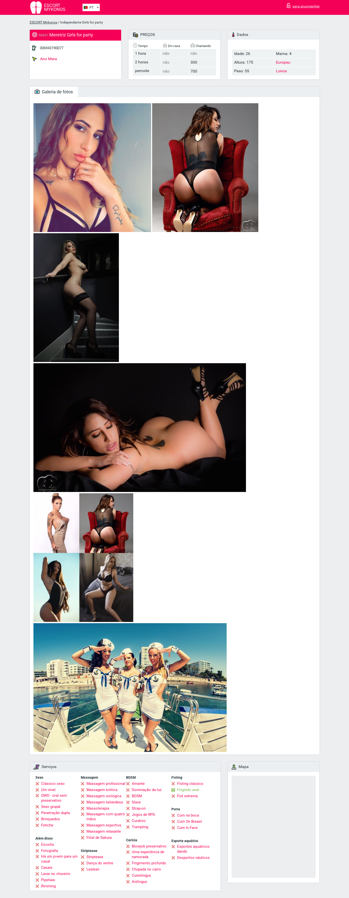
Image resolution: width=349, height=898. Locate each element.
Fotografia (49, 850)
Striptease (94, 857)
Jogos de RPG (143, 814)
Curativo (139, 821)
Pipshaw (48, 880)
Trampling (140, 827)
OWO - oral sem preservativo (54, 798)
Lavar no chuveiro (55, 874)
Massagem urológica (103, 796)
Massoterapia (97, 808)
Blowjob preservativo (149, 846)
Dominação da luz (146, 790)
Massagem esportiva (103, 825)
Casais (47, 867)
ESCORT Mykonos (43, 22)
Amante (138, 783)
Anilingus (139, 881)
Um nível (48, 790)
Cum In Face (187, 827)
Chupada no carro (146, 869)
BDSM (137, 796)
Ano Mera (44, 58)
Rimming (48, 886)
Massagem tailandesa (104, 802)
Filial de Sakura (99, 837)
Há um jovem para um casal (59, 859)
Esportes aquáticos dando (193, 849)
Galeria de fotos (54, 91)
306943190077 (51, 48)
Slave (136, 802)
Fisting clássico (190, 783)
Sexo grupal (50, 806)
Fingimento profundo (149, 863)
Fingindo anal (188, 790)
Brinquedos (50, 819)
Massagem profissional (105, 783)
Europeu (283, 62)
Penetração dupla (55, 813)
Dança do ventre (99, 863)
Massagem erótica (101, 790)
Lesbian (92, 869)
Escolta (47, 844)
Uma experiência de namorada (148, 854)
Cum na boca (188, 815)
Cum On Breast (189, 821)
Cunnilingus (141, 875)
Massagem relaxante (103, 831)
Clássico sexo (53, 783)
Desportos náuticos (193, 857)
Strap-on (139, 808)
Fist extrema (187, 796)
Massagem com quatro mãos (105, 816)
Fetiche (47, 825)
